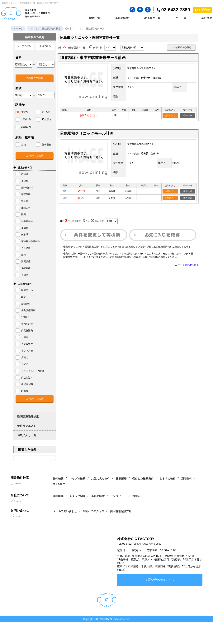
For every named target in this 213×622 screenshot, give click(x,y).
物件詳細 (187, 115)
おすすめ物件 (167, 478)
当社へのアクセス (93, 511)
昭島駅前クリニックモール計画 (86, 133)
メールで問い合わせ (65, 511)
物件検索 (58, 478)
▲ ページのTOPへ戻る (187, 265)
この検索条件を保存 (181, 47)
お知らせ (137, 496)
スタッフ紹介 (77, 496)
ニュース (180, 18)
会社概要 (206, 18)
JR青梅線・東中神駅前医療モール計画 (93, 57)
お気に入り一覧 (26, 435)
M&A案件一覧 (152, 18)
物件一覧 (94, 18)
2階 (65, 191)
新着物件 (186, 478)
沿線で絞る (45, 46)
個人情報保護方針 (120, 511)
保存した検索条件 (143, 478)
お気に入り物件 (100, 478)
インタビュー (118, 496)
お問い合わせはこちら (159, 579)
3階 (65, 198)
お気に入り (170, 115)
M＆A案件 (59, 484)
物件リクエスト (26, 425)
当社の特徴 (122, 18)
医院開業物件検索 (28, 416)
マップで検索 (77, 478)
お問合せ (202, 9)
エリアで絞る (24, 46)
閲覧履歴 (121, 478)
